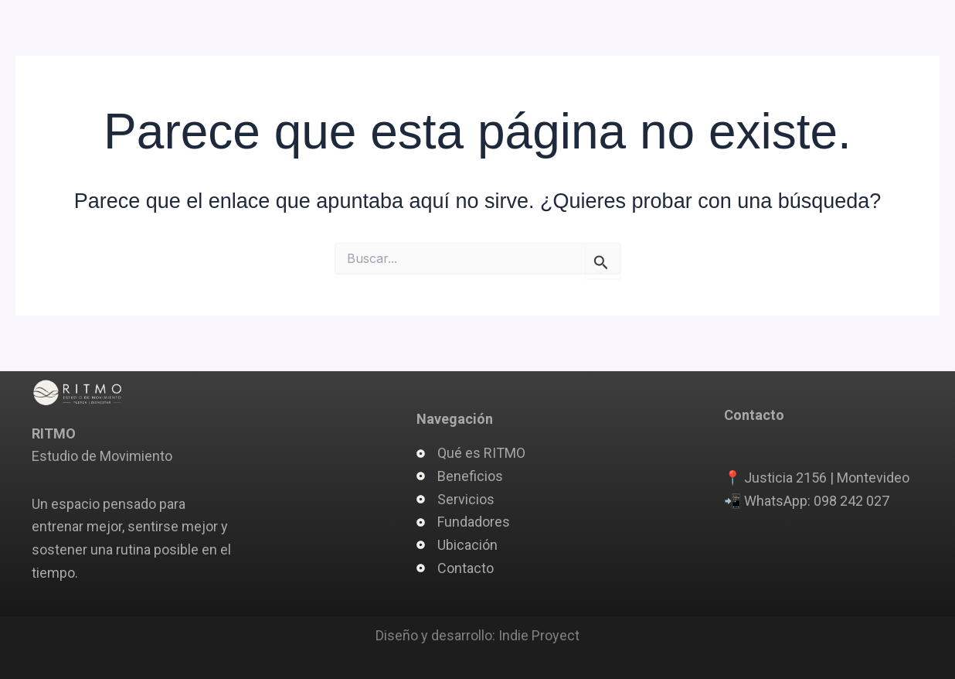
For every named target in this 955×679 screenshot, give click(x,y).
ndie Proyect (540, 635)
